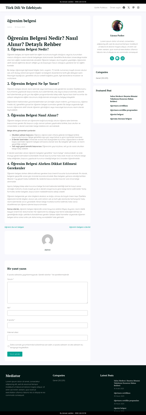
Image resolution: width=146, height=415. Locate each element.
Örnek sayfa (115, 7)
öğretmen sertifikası (123, 108)
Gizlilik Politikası (100, 7)
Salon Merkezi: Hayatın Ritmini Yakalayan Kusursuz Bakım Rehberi (126, 101)
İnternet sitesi (12, 315)
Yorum (10, 262)
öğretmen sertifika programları (122, 114)
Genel (106, 81)
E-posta (11, 302)
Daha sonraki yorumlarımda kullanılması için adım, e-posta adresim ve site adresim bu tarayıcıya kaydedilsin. (51, 328)
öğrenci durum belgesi (14, 209)
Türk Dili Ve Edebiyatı (25, 7)
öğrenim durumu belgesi (125, 124)
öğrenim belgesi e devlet (87, 209)
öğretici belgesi (120, 120)
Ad (9, 290)
